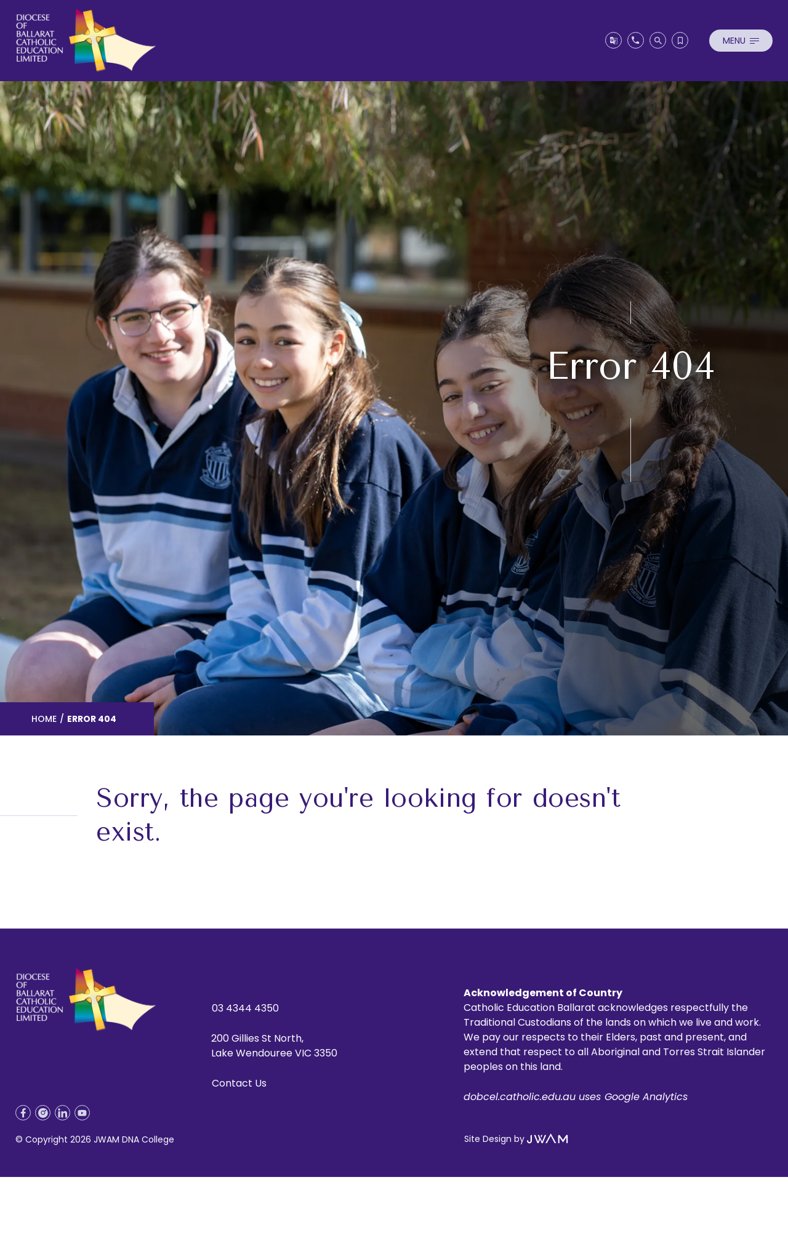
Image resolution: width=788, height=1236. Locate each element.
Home (44, 719)
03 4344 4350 (245, 1008)
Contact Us (239, 1083)
